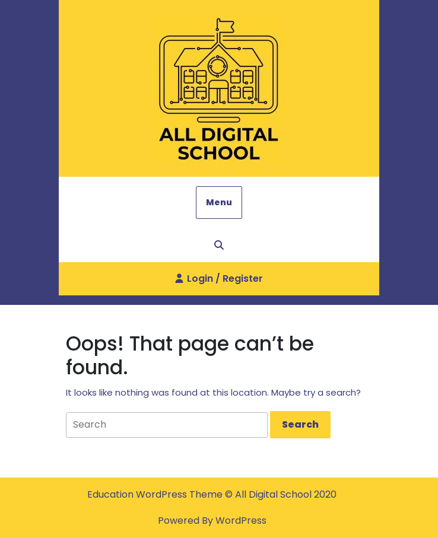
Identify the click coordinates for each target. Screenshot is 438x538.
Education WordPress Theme (156, 494)
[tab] (300, 424)
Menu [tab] (219, 202)
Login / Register (219, 283)
